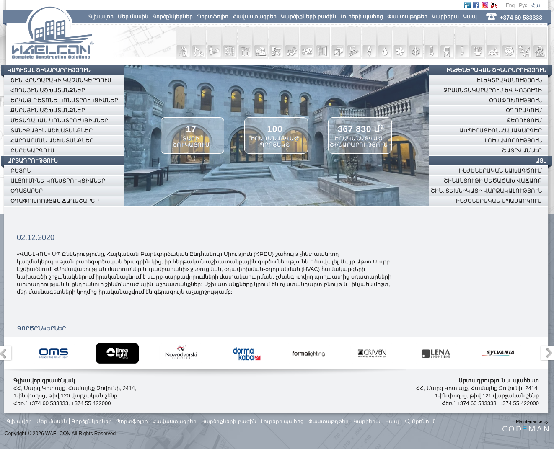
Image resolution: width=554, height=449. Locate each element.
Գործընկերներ (173, 17)
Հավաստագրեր (255, 17)
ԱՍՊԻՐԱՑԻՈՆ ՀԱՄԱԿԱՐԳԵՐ (500, 130)
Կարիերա (445, 17)
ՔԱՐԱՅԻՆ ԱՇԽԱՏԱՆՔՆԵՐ (47, 110)
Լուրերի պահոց (361, 17)
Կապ (470, 17)
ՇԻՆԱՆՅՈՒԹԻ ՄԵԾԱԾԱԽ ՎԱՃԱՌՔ (493, 181)
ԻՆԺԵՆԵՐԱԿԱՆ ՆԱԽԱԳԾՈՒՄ (500, 171)
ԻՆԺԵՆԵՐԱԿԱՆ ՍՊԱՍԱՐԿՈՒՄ (499, 201)
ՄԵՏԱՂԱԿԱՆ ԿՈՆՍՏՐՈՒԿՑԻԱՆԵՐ (59, 120)
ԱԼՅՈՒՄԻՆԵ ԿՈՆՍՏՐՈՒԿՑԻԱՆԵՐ (57, 181)
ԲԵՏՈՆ (20, 171)
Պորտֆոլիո (212, 17)
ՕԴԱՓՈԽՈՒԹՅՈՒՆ (515, 100)
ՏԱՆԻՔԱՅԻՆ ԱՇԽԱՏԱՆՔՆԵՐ (51, 130)
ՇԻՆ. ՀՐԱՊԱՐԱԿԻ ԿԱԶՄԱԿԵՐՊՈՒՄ (60, 80)
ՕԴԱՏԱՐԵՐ (26, 191)
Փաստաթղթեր (407, 17)
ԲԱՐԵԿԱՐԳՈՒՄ (32, 150)
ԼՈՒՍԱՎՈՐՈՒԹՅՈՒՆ (513, 140)
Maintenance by (525, 425)
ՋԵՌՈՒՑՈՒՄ (524, 120)
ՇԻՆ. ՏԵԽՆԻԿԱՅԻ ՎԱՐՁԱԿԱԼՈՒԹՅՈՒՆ (486, 191)
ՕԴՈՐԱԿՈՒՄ (524, 110)
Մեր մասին (133, 17)
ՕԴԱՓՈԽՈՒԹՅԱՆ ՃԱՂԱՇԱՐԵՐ (54, 201)
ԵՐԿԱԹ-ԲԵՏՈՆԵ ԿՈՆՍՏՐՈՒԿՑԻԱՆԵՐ (64, 100)
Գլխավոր (101, 17)
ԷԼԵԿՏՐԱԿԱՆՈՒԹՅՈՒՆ (509, 80)
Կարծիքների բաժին (308, 17)
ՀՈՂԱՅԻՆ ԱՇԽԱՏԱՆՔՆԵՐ (47, 90)
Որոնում (423, 421)
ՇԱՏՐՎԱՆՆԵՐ (522, 150)
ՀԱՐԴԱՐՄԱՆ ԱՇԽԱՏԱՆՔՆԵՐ (51, 140)
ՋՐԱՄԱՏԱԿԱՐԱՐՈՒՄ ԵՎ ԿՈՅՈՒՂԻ (492, 90)
